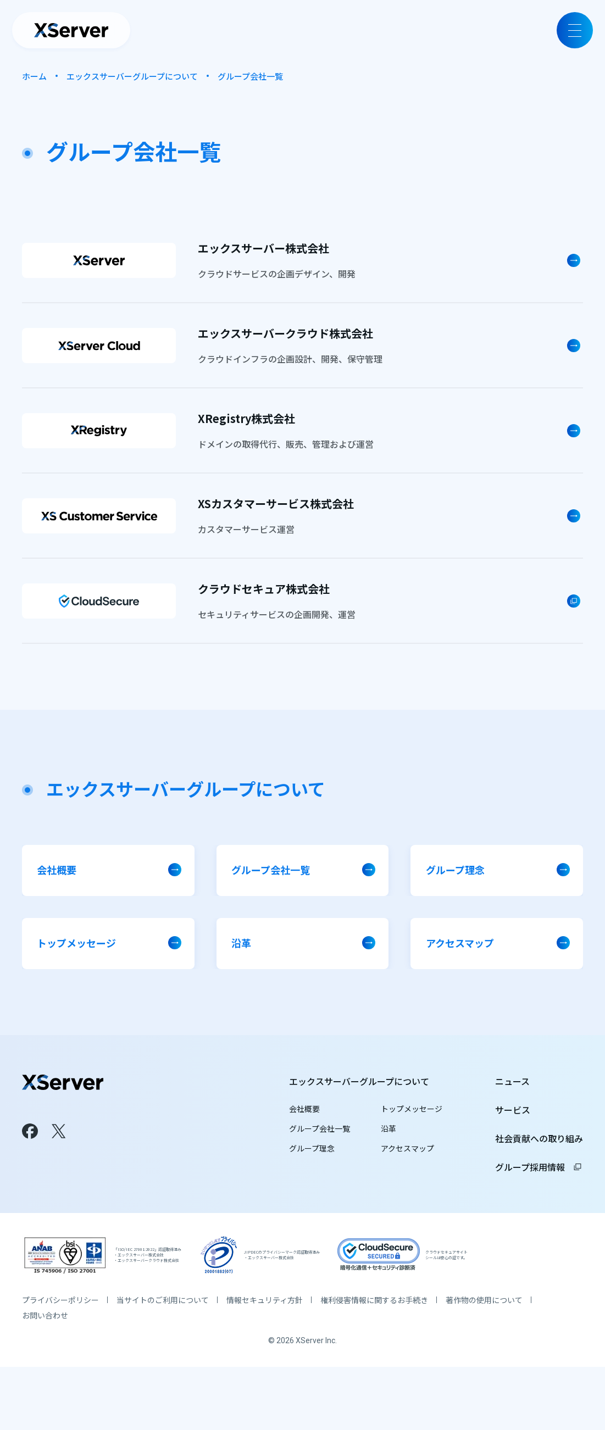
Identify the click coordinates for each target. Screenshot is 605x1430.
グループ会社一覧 (319, 1144)
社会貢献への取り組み (539, 1154)
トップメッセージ (411, 1125)
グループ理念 (312, 1164)
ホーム (34, 76)
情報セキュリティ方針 (264, 1363)
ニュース (512, 1097)
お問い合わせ (45, 1378)
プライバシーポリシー (60, 1363)
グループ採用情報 (538, 1183)
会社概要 (304, 1125)
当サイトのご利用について (162, 1363)
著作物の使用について (484, 1363)
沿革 (388, 1144)
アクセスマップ (407, 1164)
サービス (512, 1126)
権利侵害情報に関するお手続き (374, 1363)
